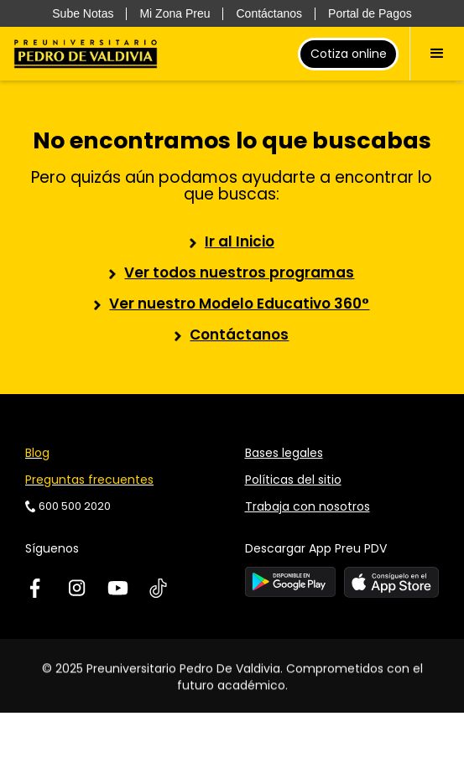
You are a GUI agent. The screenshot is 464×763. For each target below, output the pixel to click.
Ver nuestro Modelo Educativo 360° (239, 303)
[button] (436, 53)
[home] (85, 53)
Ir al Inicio (239, 241)
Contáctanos (239, 334)
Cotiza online (348, 53)
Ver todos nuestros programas (239, 272)
